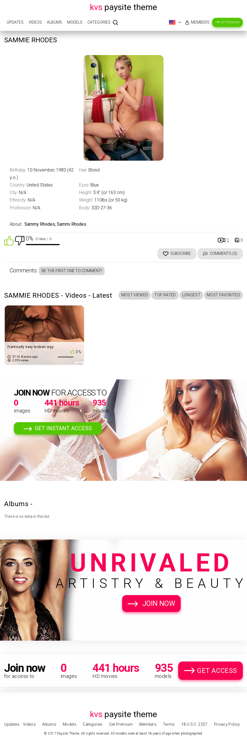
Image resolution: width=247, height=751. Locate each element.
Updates (15, 22)
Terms (169, 724)
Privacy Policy (227, 724)
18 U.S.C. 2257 (194, 724)
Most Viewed (134, 295)
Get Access (217, 671)
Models (74, 22)
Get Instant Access (63, 428)
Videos (35, 22)
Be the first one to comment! (72, 270)
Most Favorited (223, 295)
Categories (98, 22)
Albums (54, 22)
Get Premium (230, 22)
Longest (191, 295)
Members (200, 22)
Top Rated (165, 295)
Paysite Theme (123, 7)
